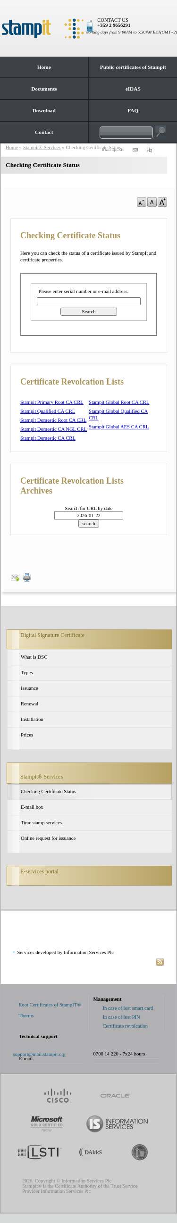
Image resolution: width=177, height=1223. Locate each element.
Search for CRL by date (89, 508)
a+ (162, 202)
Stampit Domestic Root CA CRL (53, 420)
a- (141, 202)
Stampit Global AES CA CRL (119, 426)
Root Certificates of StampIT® (49, 1004)
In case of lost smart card (128, 1008)
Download (44, 110)
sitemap (149, 149)
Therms (26, 1015)
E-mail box (32, 807)
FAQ (132, 110)
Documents (44, 89)
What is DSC (34, 657)
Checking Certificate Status (48, 791)
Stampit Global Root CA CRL (119, 402)
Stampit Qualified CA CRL (47, 411)
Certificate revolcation (125, 1026)
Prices (27, 734)
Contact (44, 132)
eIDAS (133, 89)
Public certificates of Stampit (133, 67)
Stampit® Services (41, 776)
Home (44, 67)
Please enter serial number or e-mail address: (84, 291)
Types (27, 672)
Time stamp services (41, 822)
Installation (32, 719)
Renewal (29, 703)
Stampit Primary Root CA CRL (52, 402)
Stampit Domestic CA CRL (48, 438)
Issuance (29, 688)
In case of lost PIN (121, 1017)
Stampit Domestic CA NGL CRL (53, 429)
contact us (135, 149)
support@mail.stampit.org (39, 1054)
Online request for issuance (48, 838)
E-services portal (39, 871)
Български (112, 149)
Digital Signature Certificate (52, 635)
